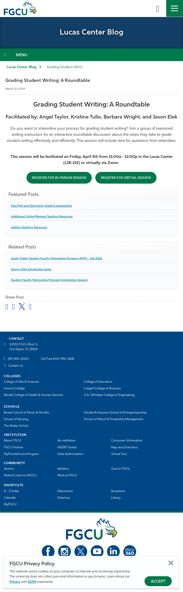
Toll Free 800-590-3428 (57, 359)
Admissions (65, 491)
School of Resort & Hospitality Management (113, 419)
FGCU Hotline (13, 447)
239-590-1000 (18, 359)
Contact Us (15, 365)
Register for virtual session (126, 178)
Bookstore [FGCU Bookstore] (118, 491)
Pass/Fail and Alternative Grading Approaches (41, 206)
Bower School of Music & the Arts (26, 412)
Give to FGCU (120, 468)
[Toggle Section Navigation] (91, 55)
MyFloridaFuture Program (21, 454)
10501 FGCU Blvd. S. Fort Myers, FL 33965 (23, 347)
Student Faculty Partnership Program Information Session (49, 280)
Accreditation (66, 440)
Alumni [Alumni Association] (9, 468)
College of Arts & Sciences (21, 381)
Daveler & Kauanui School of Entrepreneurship (115, 412)
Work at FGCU (67, 475)
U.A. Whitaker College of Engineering (109, 395)
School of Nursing (16, 419)
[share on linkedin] (30, 307)
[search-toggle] (157, 8)
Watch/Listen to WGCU (20, 475)
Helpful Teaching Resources (29, 227)
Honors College (14, 388)
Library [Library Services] (116, 497)
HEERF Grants (67, 447)
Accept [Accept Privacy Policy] (158, 582)
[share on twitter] (22, 306)
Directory (63, 497)
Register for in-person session (59, 178)
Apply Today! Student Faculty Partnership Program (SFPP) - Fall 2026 (56, 258)
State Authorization (70, 454)
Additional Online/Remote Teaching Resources (42, 216)
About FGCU (12, 440)
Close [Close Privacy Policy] (171, 563)
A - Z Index (11, 491)
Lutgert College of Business (102, 388)
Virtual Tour (119, 454)
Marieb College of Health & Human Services (33, 395)
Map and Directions (124, 447)
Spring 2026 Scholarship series (31, 269)
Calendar (10, 497)
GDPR (32, 582)
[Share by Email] (6, 307)
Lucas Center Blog (21, 67)
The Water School (16, 425)
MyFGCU (10, 504)
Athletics (63, 468)
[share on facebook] (13, 307)
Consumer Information (126, 440)
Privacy (14, 582)
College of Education (98, 381)
